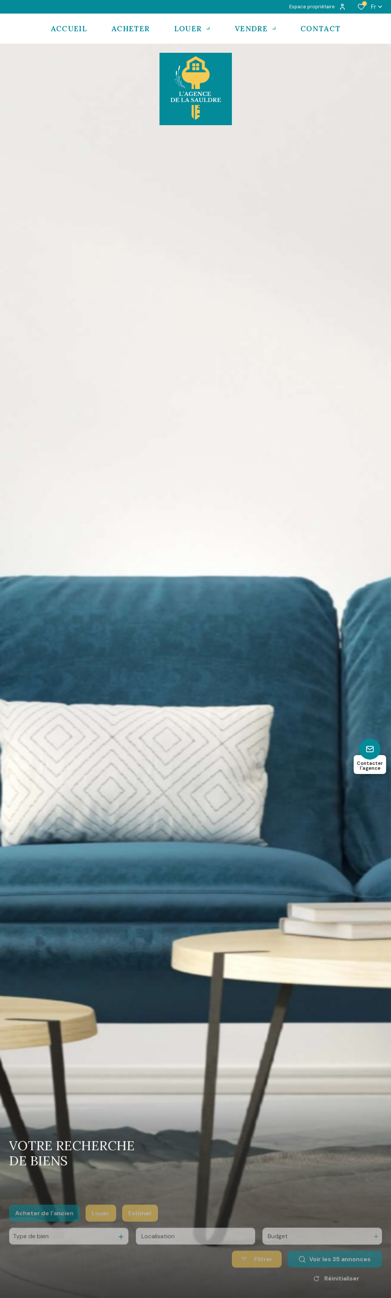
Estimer (140, 1227)
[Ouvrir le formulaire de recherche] (257, 1272)
